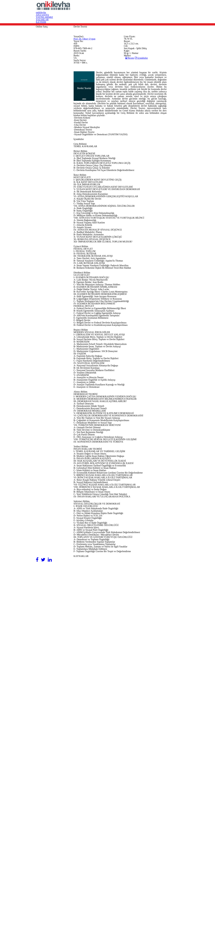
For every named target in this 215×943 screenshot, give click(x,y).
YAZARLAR (153, 8)
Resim (140, 112)
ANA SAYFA (112, 8)
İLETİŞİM (171, 8)
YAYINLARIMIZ (133, 8)
